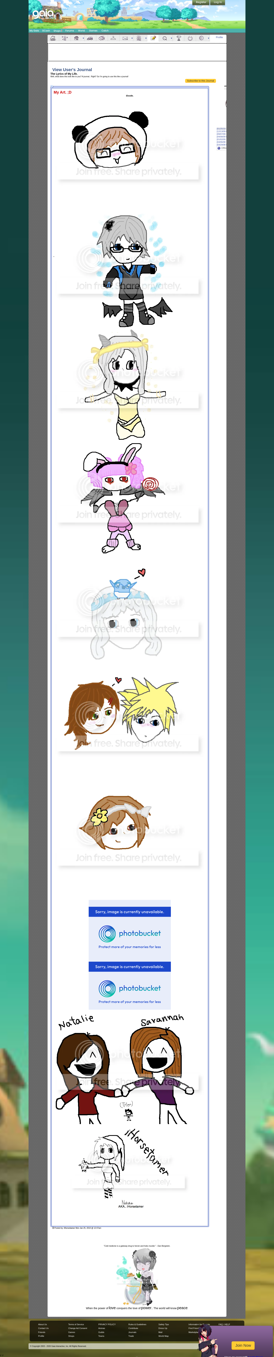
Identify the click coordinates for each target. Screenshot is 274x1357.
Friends (139, 38)
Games (93, 30)
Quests (164, 38)
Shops (58, 31)
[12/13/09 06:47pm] (226, 131)
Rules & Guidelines (137, 1324)
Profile (219, 37)
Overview (53, 38)
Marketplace (194, 1332)
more (83, 38)
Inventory (113, 38)
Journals (132, 1332)
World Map (164, 1336)
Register (201, 3)
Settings (201, 38)
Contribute (133, 1328)
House (76, 38)
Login (217, 3)
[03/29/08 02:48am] (226, 145)
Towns (101, 1336)
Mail (125, 38)
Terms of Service (76, 1324)
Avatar (65, 38)
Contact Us (43, 1328)
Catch (105, 30)
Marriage (190, 38)
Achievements (178, 38)
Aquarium (102, 38)
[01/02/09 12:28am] (226, 139)
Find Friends (194, 1328)
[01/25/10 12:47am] (226, 129)
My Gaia (34, 30)
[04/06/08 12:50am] (226, 142)
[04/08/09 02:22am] (226, 137)
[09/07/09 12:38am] (226, 134)
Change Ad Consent (77, 1328)
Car (90, 38)
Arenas (101, 1328)
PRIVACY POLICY (107, 1324)
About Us (42, 1324)
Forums (69, 30)
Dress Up (163, 1328)
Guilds (101, 1332)
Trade (131, 1336)
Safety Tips (164, 1324)
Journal (153, 38)
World (81, 30)
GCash (46, 30)
